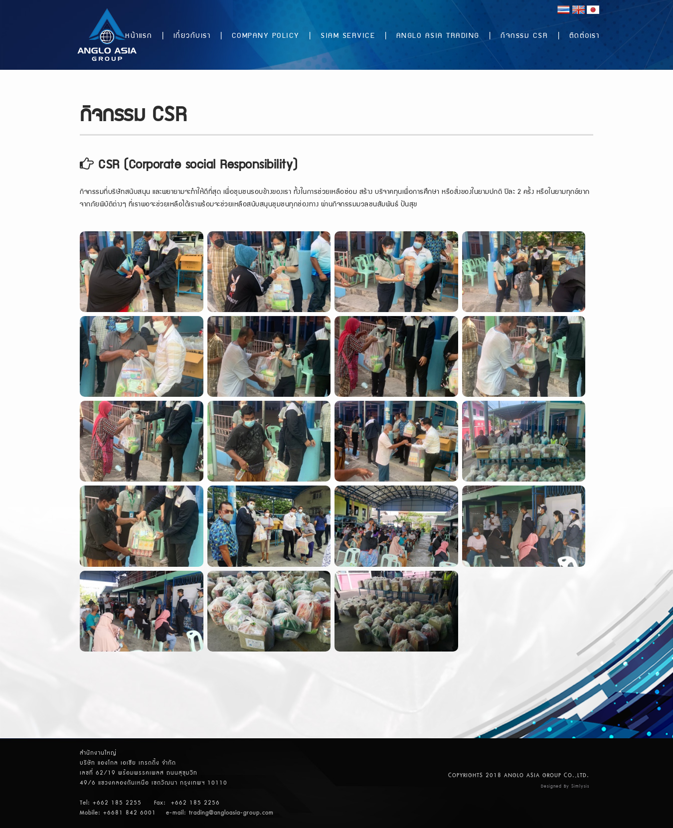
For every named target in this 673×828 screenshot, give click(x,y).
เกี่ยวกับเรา (192, 36)
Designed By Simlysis (565, 786)
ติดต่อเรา (584, 36)
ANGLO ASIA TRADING (438, 36)
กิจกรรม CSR (524, 36)
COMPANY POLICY (266, 36)
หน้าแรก (138, 36)
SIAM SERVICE (348, 36)
